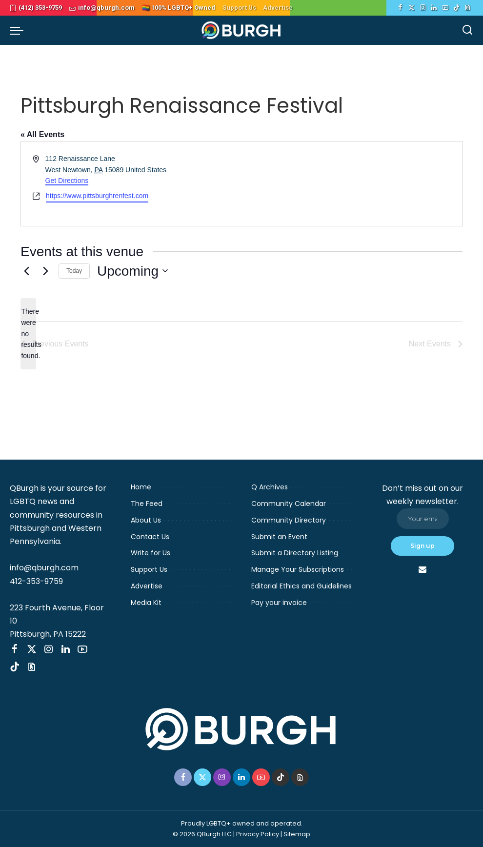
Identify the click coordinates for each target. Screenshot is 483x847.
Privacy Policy (257, 834)
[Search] (467, 30)
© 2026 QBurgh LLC (202, 834)
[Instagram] (422, 8)
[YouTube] (445, 8)
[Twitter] (411, 8)
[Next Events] (45, 271)
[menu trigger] (19, 30)
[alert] (28, 333)
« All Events (42, 134)
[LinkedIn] (434, 8)
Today (74, 270)
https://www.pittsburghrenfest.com (97, 196)
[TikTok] (456, 8)
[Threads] (467, 8)
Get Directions (67, 180)
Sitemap (296, 834)
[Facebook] (400, 8)
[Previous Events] (26, 271)
